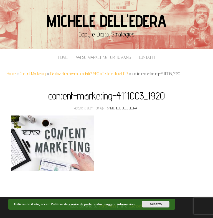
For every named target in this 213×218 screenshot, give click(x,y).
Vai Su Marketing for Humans (103, 57)
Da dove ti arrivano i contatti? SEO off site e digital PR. (89, 73)
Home (63, 57)
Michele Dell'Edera (106, 21)
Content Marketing (33, 73)
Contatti (147, 57)
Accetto (155, 204)
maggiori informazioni (119, 204)
